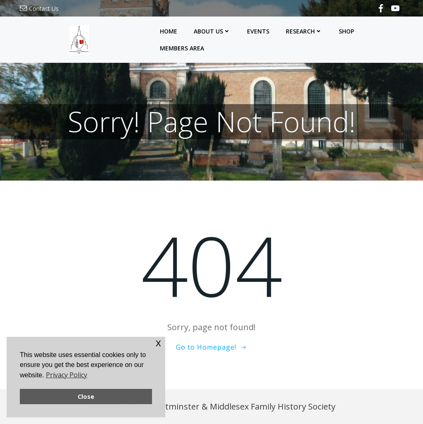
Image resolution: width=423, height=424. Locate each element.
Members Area (182, 48)
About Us (212, 31)
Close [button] (86, 396)
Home (168, 31)
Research (304, 31)
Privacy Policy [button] (66, 374)
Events (258, 31)
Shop (346, 31)
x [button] (158, 343)
